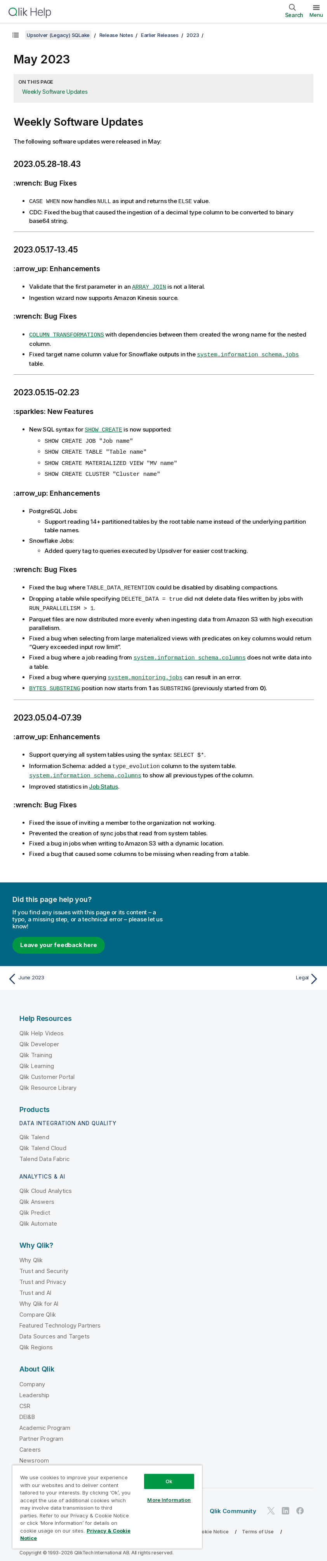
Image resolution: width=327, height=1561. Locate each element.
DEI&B (27, 1410)
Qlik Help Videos (41, 1026)
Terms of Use (258, 1525)
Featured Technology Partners (60, 1318)
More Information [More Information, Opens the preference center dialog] (169, 1500)
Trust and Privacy (42, 1275)
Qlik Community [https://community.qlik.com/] (233, 1504)
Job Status (103, 779)
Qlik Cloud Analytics (45, 1183)
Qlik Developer (39, 1037)
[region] (107, 1507)
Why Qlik (31, 1253)
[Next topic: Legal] (244, 972)
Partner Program (41, 1431)
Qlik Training (35, 1048)
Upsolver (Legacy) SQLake (58, 35)
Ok (168, 1481)
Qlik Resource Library (48, 1080)
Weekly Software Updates (54, 91)
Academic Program (45, 1420)
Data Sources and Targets (54, 1329)
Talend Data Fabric (44, 1152)
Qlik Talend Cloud (42, 1141)
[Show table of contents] (15, 35)
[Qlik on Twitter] (271, 1504)
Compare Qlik (37, 1307)
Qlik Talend (34, 1130)
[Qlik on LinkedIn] (285, 1504)
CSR (24, 1399)
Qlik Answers (36, 1194)
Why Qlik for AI (38, 1296)
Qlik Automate (38, 1216)
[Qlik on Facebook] (300, 1504)
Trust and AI (35, 1285)
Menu (316, 15)
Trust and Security (43, 1264)
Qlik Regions (36, 1340)
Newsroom (34, 1453)
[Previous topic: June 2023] (83, 972)
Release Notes (116, 35)
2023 (192, 35)
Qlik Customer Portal (47, 1069)
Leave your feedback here (58, 938)
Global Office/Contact (48, 1464)
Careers (30, 1442)
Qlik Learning (36, 1059)
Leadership (34, 1388)
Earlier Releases (160, 35)
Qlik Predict (34, 1205)
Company (32, 1377)
